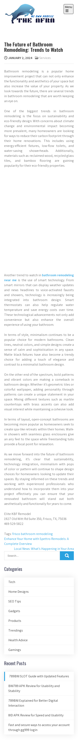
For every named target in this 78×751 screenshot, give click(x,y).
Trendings (15, 630)
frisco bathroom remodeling (32, 534)
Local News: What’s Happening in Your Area (44, 549)
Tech (11, 582)
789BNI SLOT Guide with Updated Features (39, 676)
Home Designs (18, 591)
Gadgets (14, 611)
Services (45, 58)
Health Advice (18, 640)
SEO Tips (14, 601)
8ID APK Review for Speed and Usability (35, 715)
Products (14, 621)
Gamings (14, 650)
